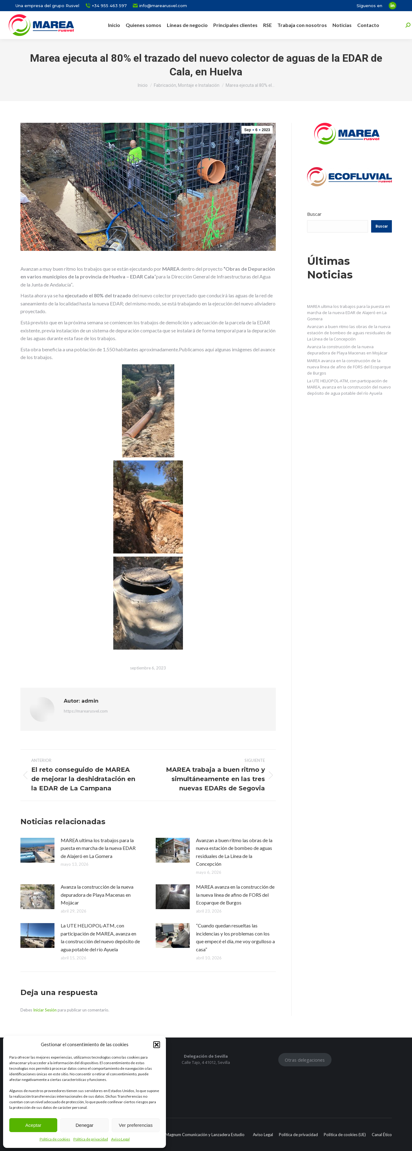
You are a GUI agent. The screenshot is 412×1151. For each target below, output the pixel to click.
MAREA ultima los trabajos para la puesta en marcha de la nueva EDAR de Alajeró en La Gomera (98, 848)
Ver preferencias (136, 1125)
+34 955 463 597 (106, 6)
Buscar (314, 214)
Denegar (84, 1125)
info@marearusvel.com (160, 6)
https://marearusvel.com (86, 711)
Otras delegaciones (305, 1060)
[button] (157, 1045)
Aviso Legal (120, 1139)
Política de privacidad (90, 1139)
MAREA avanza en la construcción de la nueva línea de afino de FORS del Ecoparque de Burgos (235, 894)
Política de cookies (55, 1139)
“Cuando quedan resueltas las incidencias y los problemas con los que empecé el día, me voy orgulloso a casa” (235, 937)
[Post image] (37, 850)
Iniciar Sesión (45, 1009)
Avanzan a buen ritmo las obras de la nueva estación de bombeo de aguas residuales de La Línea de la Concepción (234, 852)
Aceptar (33, 1125)
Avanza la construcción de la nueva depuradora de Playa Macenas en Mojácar (97, 894)
